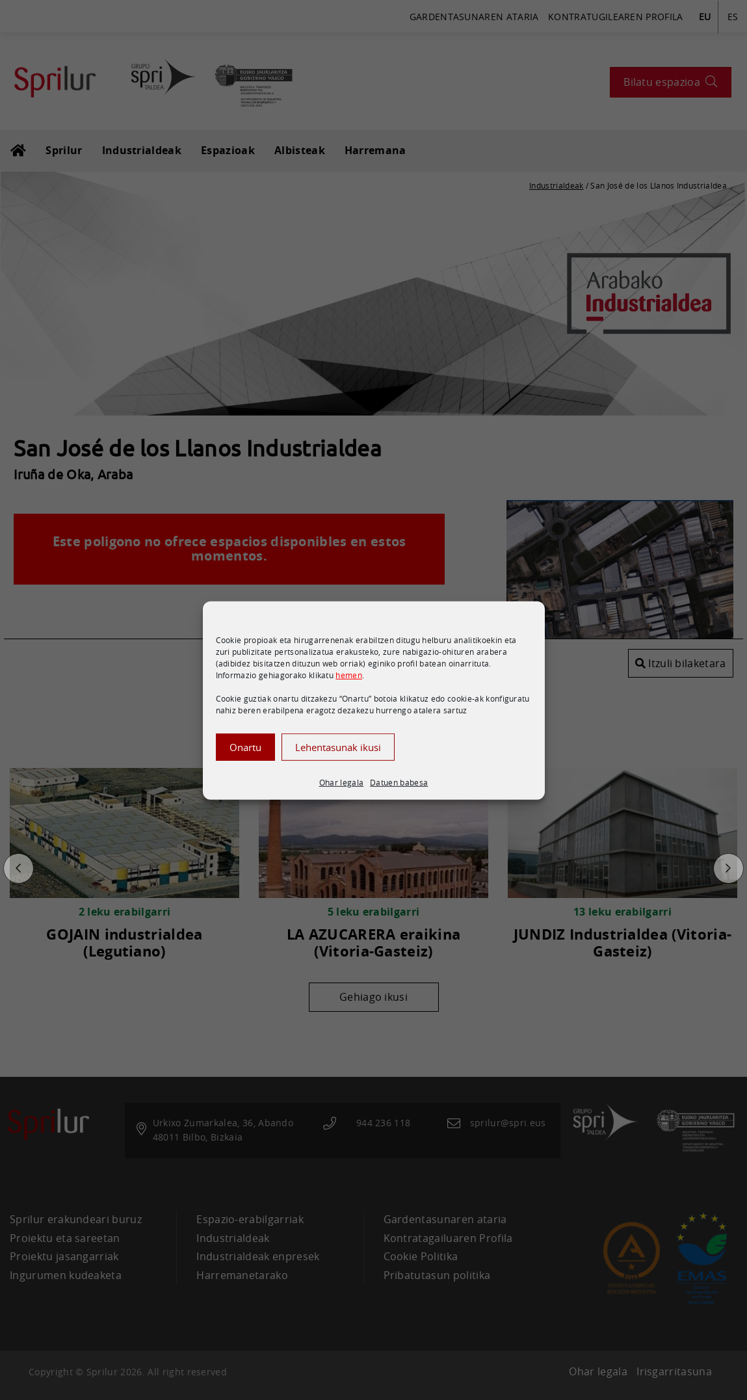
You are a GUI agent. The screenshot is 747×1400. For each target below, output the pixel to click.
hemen (348, 688)
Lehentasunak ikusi (338, 760)
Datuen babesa (399, 795)
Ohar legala (341, 795)
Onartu (245, 760)
